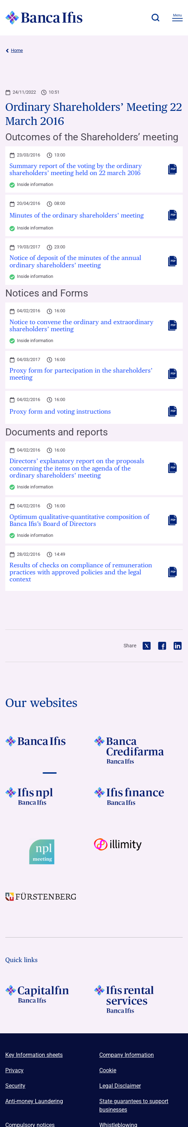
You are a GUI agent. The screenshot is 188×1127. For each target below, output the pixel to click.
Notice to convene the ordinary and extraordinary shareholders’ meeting (81, 326)
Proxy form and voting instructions (60, 411)
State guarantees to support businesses (133, 1105)
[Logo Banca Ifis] (44, 17)
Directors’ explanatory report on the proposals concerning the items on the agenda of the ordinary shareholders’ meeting (77, 468)
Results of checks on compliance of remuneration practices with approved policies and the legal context (81, 572)
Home (14, 50)
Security (15, 1085)
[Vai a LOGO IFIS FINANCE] (138, 801)
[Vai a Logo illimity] (138, 852)
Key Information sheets (34, 1055)
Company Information (126, 1055)
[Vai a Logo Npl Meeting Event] (49, 852)
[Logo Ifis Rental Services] (138, 999)
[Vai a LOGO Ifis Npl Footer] (49, 801)
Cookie (107, 1070)
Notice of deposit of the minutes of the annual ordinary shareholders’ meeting (75, 261)
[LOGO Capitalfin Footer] (49, 999)
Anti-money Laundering (34, 1101)
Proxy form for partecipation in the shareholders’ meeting (81, 374)
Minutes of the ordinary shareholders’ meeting (77, 215)
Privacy (14, 1070)
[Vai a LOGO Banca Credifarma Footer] (138, 750)
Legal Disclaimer (120, 1085)
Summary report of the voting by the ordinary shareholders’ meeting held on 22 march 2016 (76, 169)
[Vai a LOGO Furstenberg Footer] (49, 903)
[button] (155, 17)
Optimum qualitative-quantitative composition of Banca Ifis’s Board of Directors (79, 520)
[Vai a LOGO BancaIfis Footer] (49, 750)
